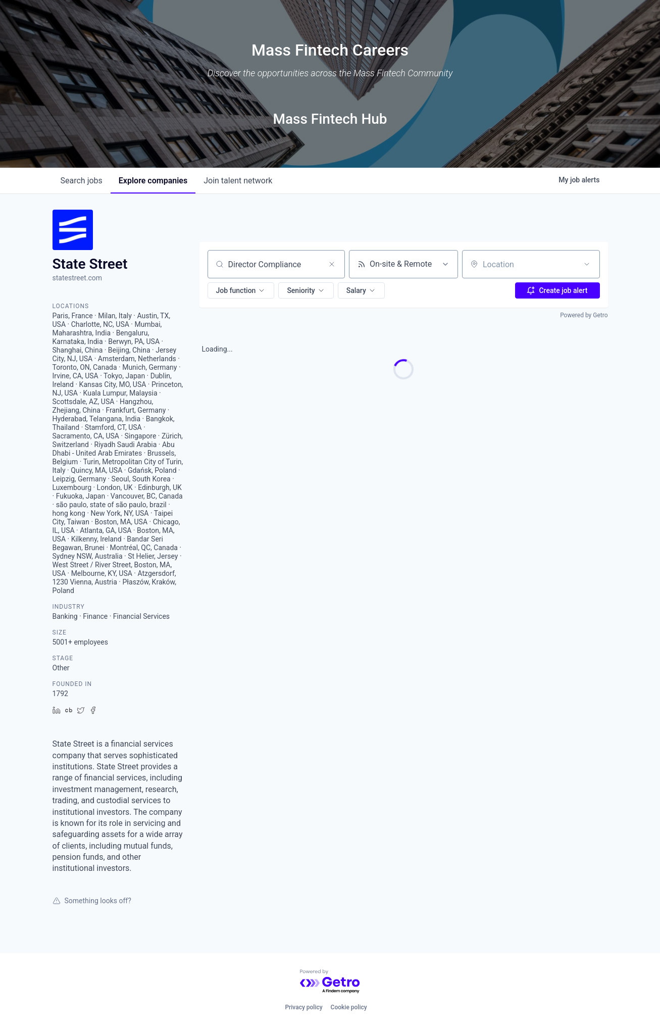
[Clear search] (332, 264)
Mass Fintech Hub (330, 119)
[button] (241, 290)
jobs (82, 180)
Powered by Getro (583, 315)
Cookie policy (349, 1007)
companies (153, 180)
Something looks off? (92, 901)
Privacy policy (303, 1007)
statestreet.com (78, 278)
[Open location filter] (587, 264)
